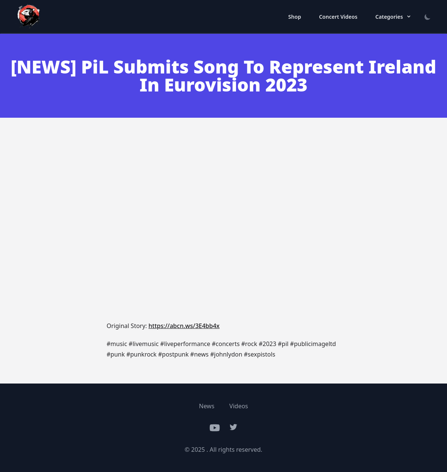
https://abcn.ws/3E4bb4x (184, 326)
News (206, 406)
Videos (238, 406)
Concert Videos (338, 16)
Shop (294, 16)
